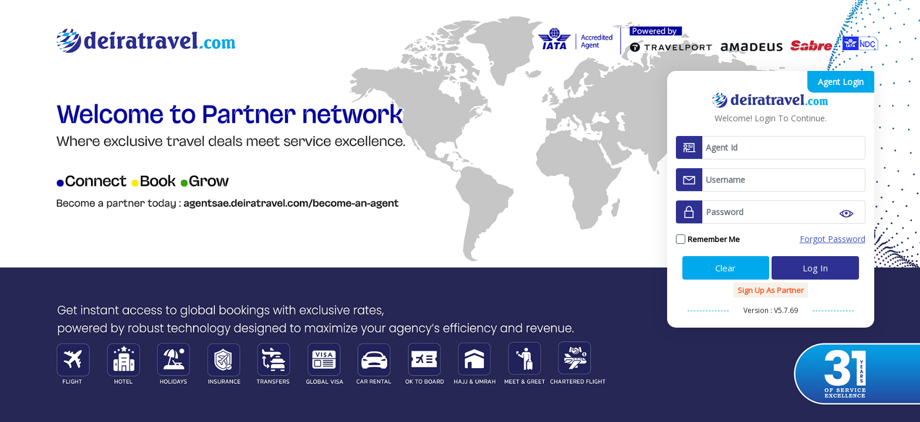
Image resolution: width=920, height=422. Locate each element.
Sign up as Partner (771, 290)
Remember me (714, 239)
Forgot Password (832, 238)
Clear (725, 268)
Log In (815, 268)
